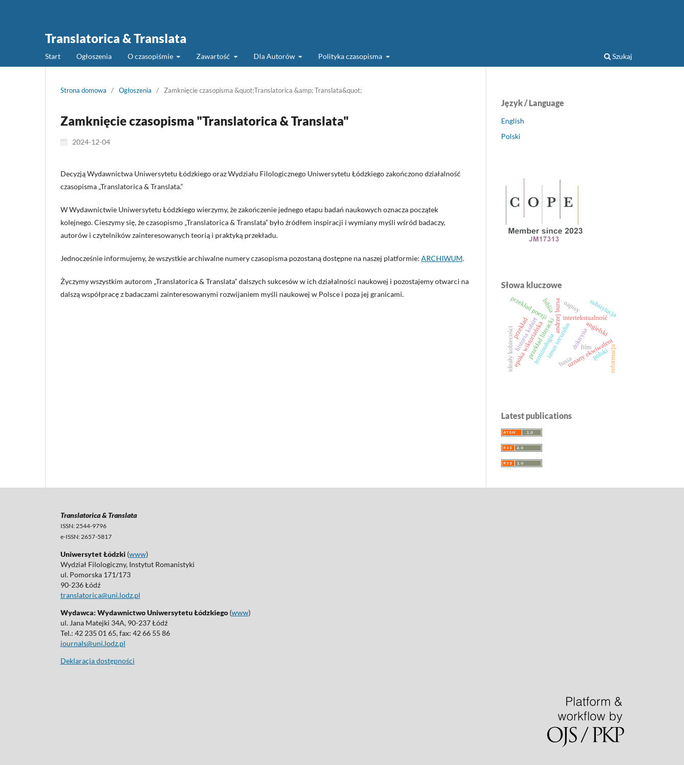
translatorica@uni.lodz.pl (100, 595)
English (512, 120)
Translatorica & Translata (115, 38)
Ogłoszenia (94, 56)
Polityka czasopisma (351, 56)
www (137, 554)
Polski (511, 136)
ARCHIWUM (442, 258)
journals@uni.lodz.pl (93, 643)
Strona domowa (83, 90)
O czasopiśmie (151, 56)
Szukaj (618, 56)
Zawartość (214, 56)
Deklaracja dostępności (97, 660)
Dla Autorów (275, 56)
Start (52, 56)
